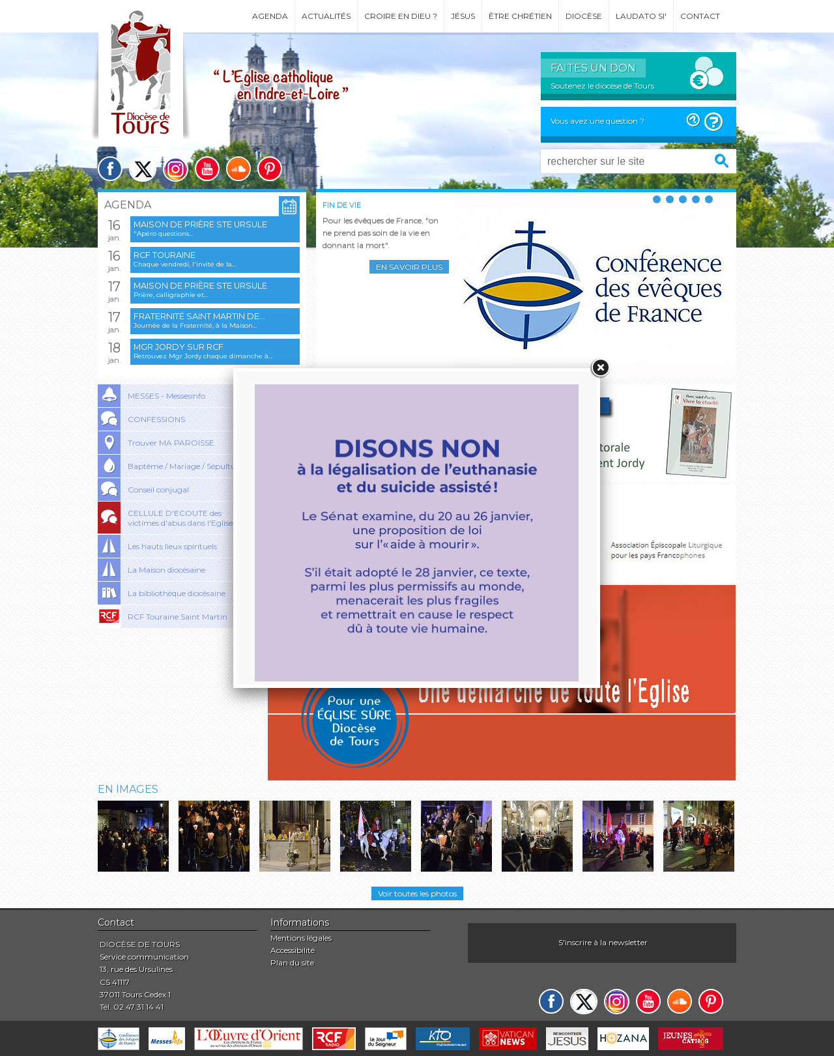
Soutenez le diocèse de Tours (602, 86)
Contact (700, 16)
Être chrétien (520, 16)
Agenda (270, 16)
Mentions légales (301, 938)
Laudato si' (641, 16)
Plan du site (292, 962)
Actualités (326, 16)
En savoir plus (409, 267)
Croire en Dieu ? (400, 16)
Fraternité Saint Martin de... (199, 316)
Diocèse (584, 16)
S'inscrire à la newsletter (603, 942)
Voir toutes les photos (417, 893)
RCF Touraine (164, 255)
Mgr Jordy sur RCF (178, 347)
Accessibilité (292, 950)
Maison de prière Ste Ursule (200, 224)
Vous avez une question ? (597, 121)
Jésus (463, 16)
